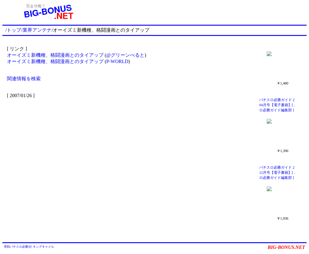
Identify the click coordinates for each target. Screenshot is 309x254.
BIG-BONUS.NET (286, 247)
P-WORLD (117, 61)
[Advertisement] (200, 11)
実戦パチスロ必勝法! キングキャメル (29, 246)
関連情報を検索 (24, 78)
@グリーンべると (125, 55)
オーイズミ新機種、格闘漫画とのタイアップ (55, 55)
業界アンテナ (37, 30)
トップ (14, 30)
